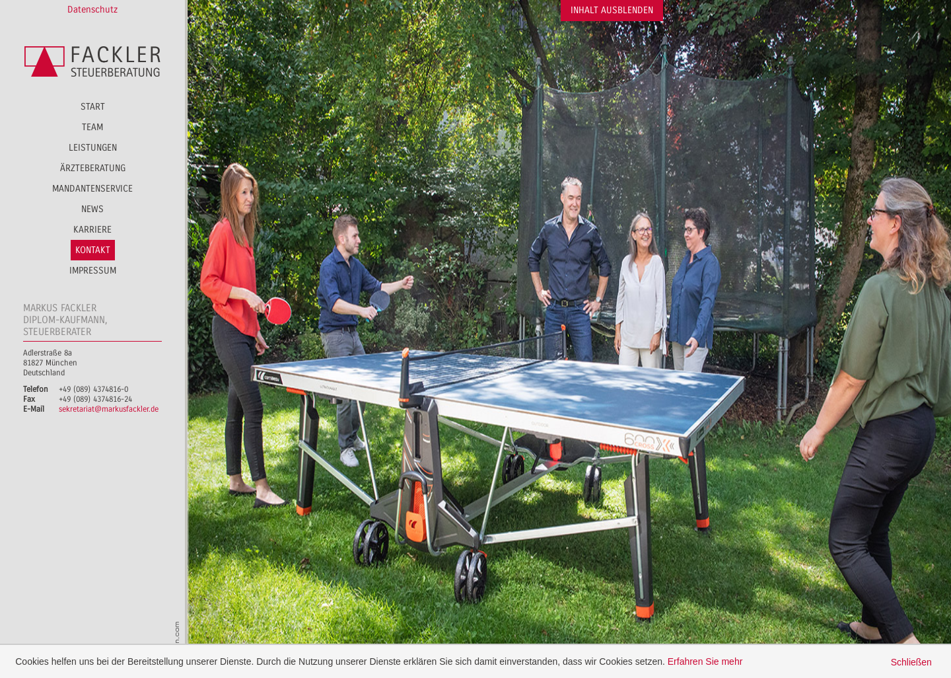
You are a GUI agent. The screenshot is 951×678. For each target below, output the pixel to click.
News (92, 209)
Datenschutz (92, 9)
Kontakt (92, 250)
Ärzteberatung (92, 168)
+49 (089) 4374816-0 (93, 389)
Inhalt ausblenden (612, 10)
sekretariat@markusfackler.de (108, 409)
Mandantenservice (92, 188)
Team (92, 127)
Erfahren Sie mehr (705, 661)
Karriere (92, 229)
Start (93, 106)
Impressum (92, 270)
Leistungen (93, 147)
